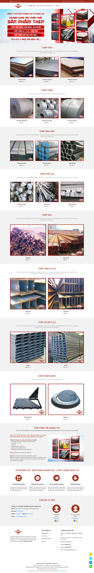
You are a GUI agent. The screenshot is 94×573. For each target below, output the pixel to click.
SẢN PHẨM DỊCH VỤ (48, 5)
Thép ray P (28, 258)
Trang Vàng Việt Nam (62, 570)
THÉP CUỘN (47, 90)
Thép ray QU (66, 258)
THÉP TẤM (47, 47)
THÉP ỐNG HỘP (47, 131)
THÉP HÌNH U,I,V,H (47, 268)
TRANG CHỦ (31, 6)
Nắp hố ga (66, 417)
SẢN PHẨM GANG (47, 376)
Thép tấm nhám (22, 79)
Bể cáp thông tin (28, 417)
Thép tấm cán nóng (72, 79)
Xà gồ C (28, 365)
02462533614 (20, 511)
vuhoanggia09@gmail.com (21, 516)
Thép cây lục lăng (22, 204)
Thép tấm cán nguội (47, 79)
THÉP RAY (47, 215)
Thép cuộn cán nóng (47, 120)
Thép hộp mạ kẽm (21, 163)
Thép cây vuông (72, 204)
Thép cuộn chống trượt (21, 120)
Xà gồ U (66, 365)
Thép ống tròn (72, 163)
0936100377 (18, 513)
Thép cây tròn (47, 204)
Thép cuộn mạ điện (72, 120)
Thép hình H (28, 311)
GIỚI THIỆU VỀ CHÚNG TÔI (47, 428)
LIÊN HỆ (57, 5)
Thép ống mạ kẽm (47, 163)
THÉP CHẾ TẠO (47, 174)
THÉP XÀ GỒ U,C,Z (47, 322)
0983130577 (30, 513)
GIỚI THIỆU (39, 5)
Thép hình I (66, 311)
